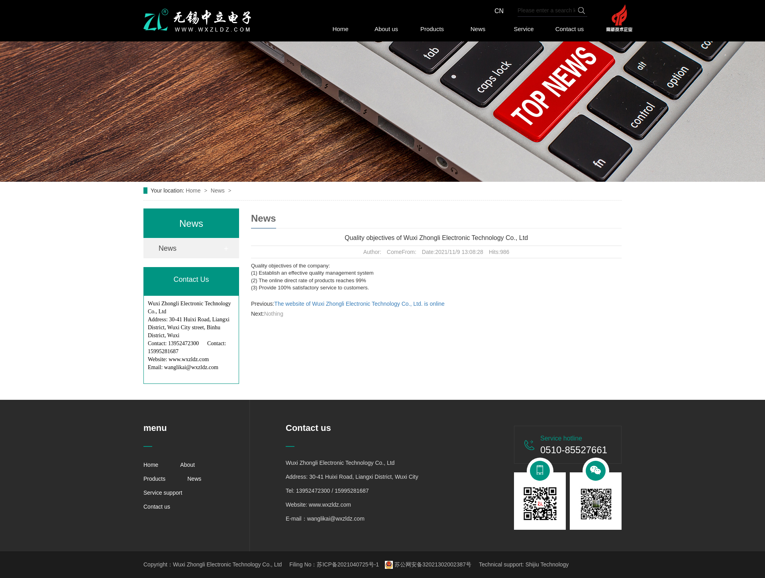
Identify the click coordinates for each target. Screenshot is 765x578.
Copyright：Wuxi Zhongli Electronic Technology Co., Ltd (212, 564)
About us (386, 29)
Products (432, 29)
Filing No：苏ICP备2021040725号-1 (334, 564)
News (478, 29)
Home (340, 29)
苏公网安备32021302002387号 (428, 564)
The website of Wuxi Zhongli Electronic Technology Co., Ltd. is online (359, 304)
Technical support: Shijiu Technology (524, 564)
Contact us (569, 29)
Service (524, 29)
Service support (162, 493)
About (187, 465)
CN (499, 11)
